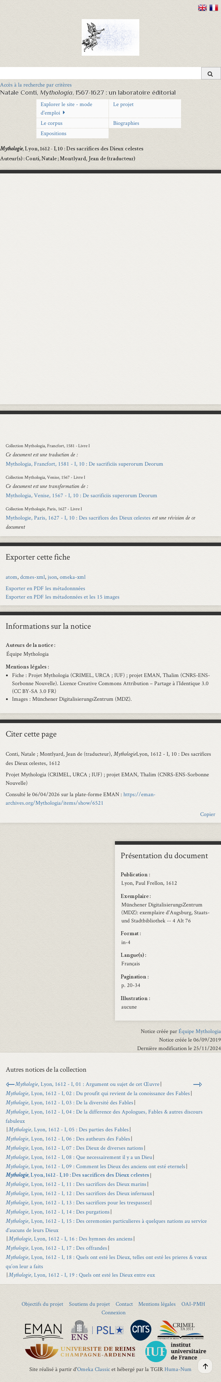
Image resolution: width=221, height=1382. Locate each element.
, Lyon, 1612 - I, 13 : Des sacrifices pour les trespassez (78, 1202)
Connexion (113, 1312)
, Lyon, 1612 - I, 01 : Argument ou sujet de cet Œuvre (87, 1084)
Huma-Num (178, 1369)
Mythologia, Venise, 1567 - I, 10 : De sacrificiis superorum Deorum (81, 495)
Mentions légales (157, 1304)
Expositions (53, 133)
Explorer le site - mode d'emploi (66, 108)
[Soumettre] (211, 73)
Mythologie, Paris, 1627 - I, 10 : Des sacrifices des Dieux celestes (78, 517)
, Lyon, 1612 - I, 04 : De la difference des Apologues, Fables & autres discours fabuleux (104, 1116)
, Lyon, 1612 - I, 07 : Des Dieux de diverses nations (74, 1147)
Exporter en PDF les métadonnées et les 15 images (63, 596)
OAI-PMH (193, 1304)
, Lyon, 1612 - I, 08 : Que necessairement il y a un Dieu (79, 1157)
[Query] (110, 73)
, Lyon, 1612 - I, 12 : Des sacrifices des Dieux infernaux (79, 1193)
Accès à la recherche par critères (36, 84)
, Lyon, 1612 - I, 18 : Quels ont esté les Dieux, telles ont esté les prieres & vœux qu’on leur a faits (106, 1261)
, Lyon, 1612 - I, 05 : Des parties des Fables (68, 1129)
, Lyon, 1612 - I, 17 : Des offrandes (56, 1247)
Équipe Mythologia (200, 1031)
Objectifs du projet (42, 1304)
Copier (207, 814)
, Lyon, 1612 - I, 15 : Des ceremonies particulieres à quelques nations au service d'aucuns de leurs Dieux (106, 1225)
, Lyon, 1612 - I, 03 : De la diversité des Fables (69, 1102)
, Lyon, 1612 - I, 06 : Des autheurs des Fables (68, 1138)
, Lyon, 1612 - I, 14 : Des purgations (58, 1211)
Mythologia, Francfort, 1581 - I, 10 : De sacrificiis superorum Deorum (84, 463)
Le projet (123, 104)
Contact (124, 1304)
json (52, 577)
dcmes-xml (32, 577)
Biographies (126, 123)
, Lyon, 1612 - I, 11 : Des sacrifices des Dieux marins (76, 1184)
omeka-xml (73, 577)
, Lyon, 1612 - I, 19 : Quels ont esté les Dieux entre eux (81, 1274)
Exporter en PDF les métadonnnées (45, 588)
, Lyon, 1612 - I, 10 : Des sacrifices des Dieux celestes (77, 1175)
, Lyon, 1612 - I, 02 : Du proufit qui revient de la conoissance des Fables (98, 1093)
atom (11, 577)
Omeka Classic (93, 1369)
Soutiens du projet (89, 1304)
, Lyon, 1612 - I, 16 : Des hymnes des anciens (70, 1238)
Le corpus (52, 123)
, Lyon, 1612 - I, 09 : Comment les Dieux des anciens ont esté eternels (95, 1166)
